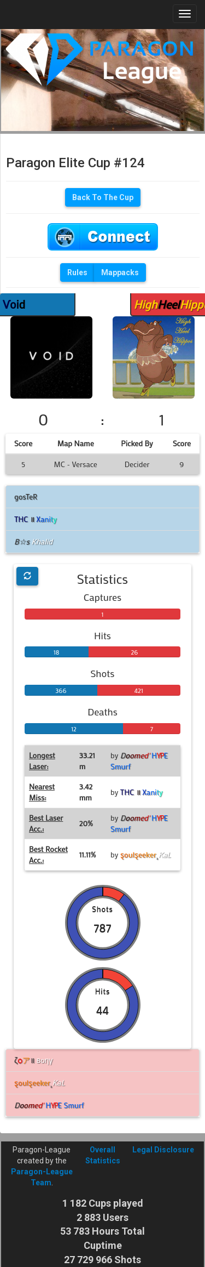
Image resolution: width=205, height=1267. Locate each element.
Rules (77, 272)
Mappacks (120, 272)
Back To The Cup (102, 197)
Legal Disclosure (163, 1149)
